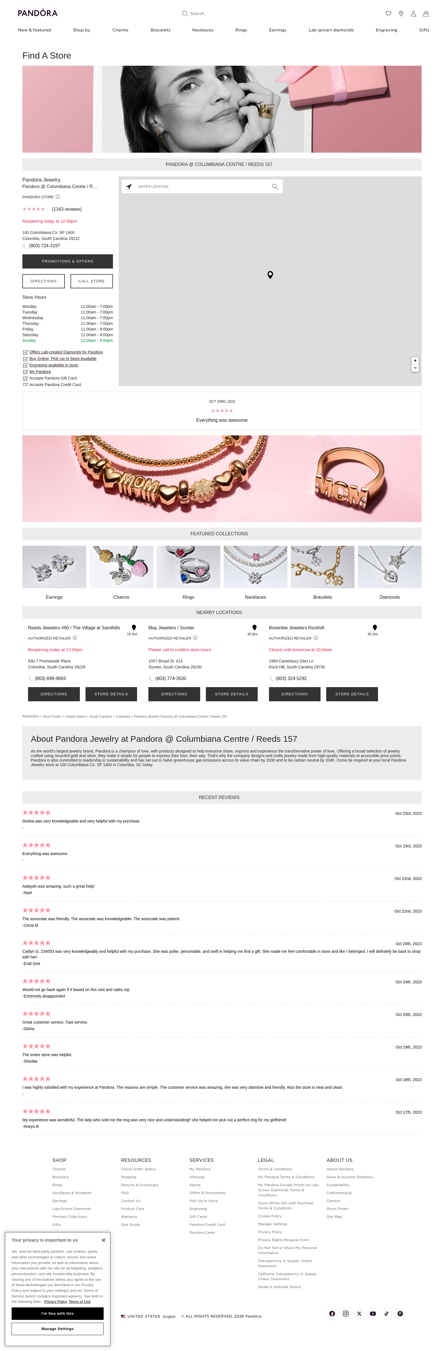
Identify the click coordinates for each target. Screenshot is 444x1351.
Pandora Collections (69, 1216)
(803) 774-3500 (170, 678)
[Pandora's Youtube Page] (373, 1313)
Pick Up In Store (203, 1201)
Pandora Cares (202, 1232)
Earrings (277, 30)
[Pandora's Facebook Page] (332, 1313)
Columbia (123, 717)
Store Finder (51, 717)
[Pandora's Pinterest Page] (400, 1313)
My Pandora (40, 371)
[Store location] (401, 13)
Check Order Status (138, 1169)
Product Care (132, 1209)
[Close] (103, 1240)
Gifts (424, 30)
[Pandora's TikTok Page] (386, 1313)
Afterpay (197, 1177)
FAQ (125, 1193)
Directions (43, 281)
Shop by (81, 30)
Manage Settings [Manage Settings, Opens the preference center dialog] (57, 1329)
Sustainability (338, 1185)
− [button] (415, 368)
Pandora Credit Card (207, 1224)
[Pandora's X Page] (359, 1313)
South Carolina (100, 717)
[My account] (413, 13)
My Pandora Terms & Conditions (286, 1177)
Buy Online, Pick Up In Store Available (63, 358)
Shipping (128, 1177)
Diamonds (390, 573)
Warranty (129, 1216)
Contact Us (130, 1201)
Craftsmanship (339, 1193)
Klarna (194, 1185)
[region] (58, 1289)
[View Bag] (426, 13)
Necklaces (202, 30)
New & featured (34, 30)
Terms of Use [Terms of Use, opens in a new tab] (80, 1301)
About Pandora (339, 1169)
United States (75, 717)
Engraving (386, 30)
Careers (333, 1201)
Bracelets (160, 30)
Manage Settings (272, 1224)
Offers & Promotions (207, 1193)
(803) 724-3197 (44, 245)
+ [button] (415, 360)
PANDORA (30, 717)
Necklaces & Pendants (71, 1193)
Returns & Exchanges (140, 1185)
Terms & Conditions (275, 1169)
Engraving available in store (53, 365)
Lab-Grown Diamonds (71, 1209)
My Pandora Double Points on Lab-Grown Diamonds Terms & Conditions (288, 1190)
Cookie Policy (270, 1216)
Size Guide (130, 1224)
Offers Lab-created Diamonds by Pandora (66, 352)
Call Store (91, 281)
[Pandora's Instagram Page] (345, 1313)
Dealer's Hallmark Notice (279, 1287)
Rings (241, 30)
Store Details (111, 694)
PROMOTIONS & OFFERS (67, 261)
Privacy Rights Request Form (283, 1240)
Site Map (334, 1216)
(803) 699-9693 (50, 678)
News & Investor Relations (349, 1177)
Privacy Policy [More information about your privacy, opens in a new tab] (55, 1301)
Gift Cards (198, 1216)
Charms (120, 30)
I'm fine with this (58, 1313)
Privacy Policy (270, 1232)
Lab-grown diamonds (331, 30)
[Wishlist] (388, 13)
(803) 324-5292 (291, 678)
